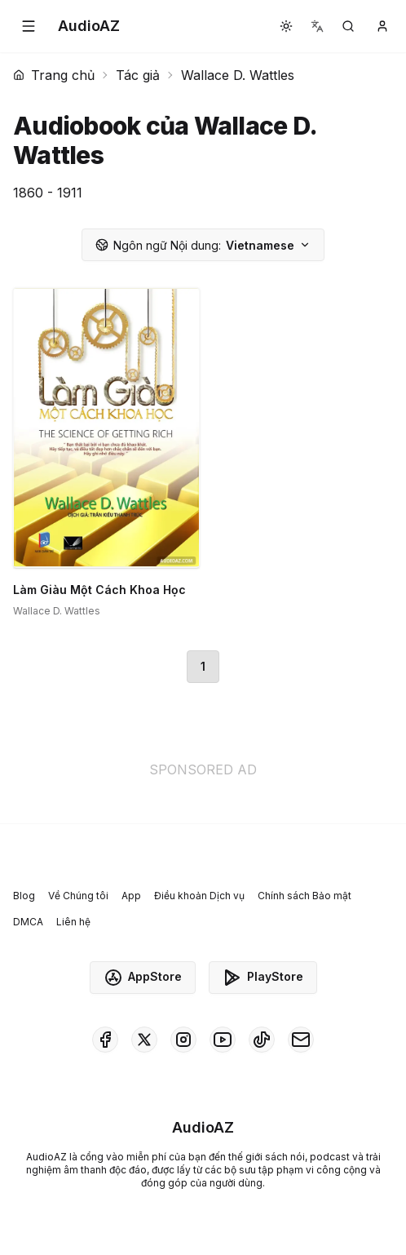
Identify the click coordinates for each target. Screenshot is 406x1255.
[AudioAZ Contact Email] (301, 1040)
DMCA (28, 922)
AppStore (143, 977)
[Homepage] (89, 26)
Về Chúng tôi (78, 895)
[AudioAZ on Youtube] (223, 1040)
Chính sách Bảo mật (304, 895)
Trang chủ (54, 75)
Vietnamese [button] (203, 245)
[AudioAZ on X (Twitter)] (144, 1040)
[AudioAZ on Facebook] (105, 1040)
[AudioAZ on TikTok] (262, 1040)
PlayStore (263, 977)
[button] (29, 26)
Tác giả (138, 75)
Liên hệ (73, 922)
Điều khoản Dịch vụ (199, 895)
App (131, 895)
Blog (24, 895)
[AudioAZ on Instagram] (183, 1040)
